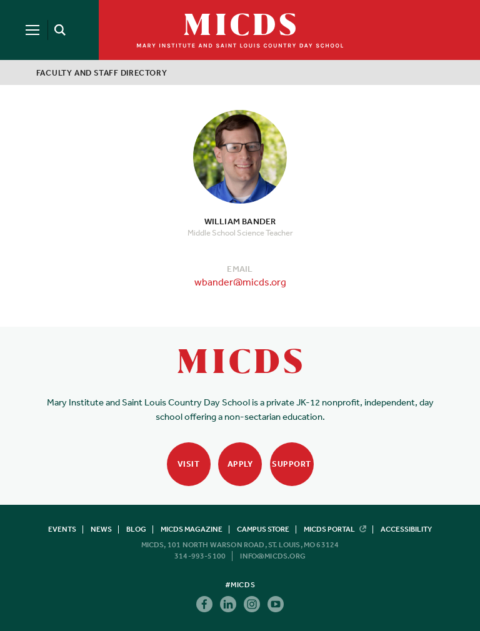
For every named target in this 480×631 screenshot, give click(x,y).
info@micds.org (273, 556)
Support (291, 464)
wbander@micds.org (240, 282)
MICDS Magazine (191, 529)
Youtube (276, 604)
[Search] (58, 30)
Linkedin (228, 604)
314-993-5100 (200, 556)
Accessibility (406, 529)
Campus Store (263, 529)
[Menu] (32, 29)
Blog (136, 529)
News (101, 529)
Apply (240, 464)
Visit (189, 464)
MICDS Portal (335, 529)
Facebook (204, 604)
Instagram (252, 604)
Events (62, 529)
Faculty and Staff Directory (102, 72)
